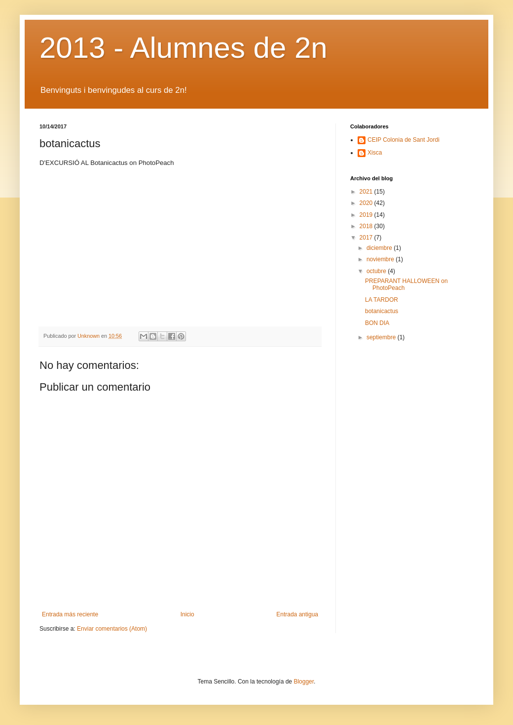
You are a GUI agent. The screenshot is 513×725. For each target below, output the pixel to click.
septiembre (382, 337)
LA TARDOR (381, 299)
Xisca (374, 152)
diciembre (380, 247)
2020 (367, 203)
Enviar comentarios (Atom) (112, 628)
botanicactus (381, 311)
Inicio (187, 614)
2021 (367, 191)
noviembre (381, 259)
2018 (367, 226)
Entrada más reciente (70, 614)
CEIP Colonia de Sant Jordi (403, 139)
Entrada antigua (297, 614)
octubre (377, 271)
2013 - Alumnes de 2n (183, 47)
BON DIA (377, 323)
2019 (367, 214)
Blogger (303, 681)
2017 (367, 237)
